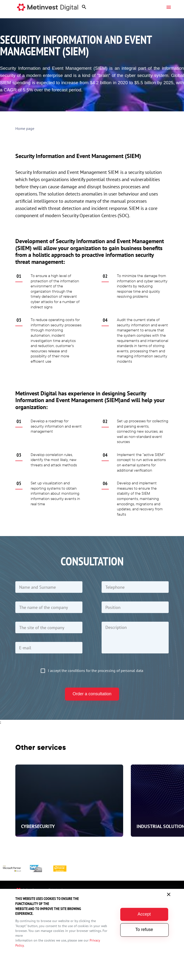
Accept (144, 914)
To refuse (145, 929)
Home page (24, 128)
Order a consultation (92, 693)
